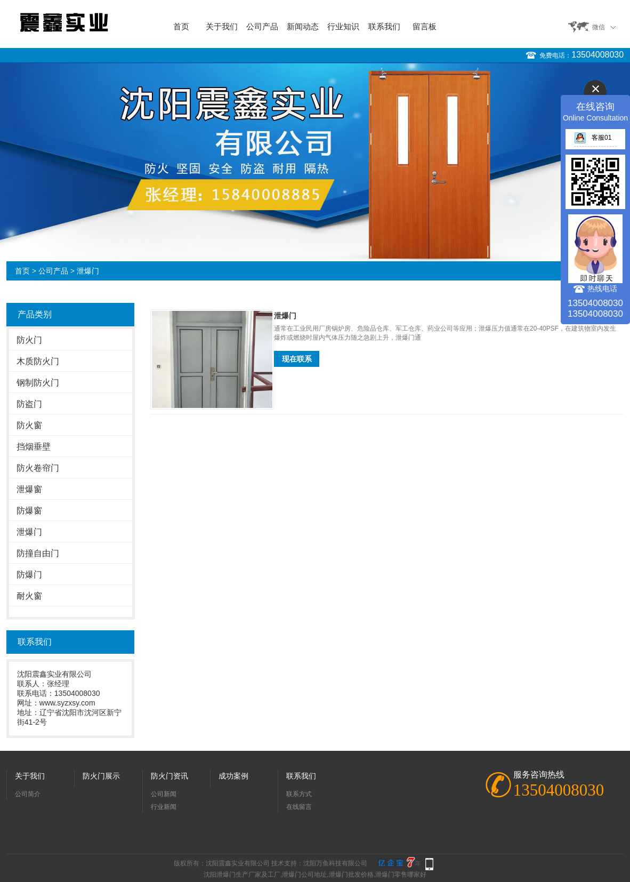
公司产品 (262, 26)
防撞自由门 (38, 553)
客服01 (592, 137)
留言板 (425, 26)
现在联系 (297, 359)
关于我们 (222, 26)
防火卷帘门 (38, 467)
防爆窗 (29, 510)
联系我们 (384, 26)
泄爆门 (88, 271)
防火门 (29, 339)
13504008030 (597, 54)
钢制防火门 (38, 382)
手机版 (446, 863)
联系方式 (299, 794)
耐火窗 (29, 595)
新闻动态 (303, 26)
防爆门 (29, 574)
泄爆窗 (29, 489)
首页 (181, 26)
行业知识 (343, 26)
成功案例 (233, 776)
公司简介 (28, 794)
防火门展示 (101, 776)
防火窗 (29, 425)
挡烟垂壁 (34, 446)
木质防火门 (38, 361)
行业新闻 (163, 807)
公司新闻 (163, 794)
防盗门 (29, 403)
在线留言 (299, 807)
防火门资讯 (169, 776)
